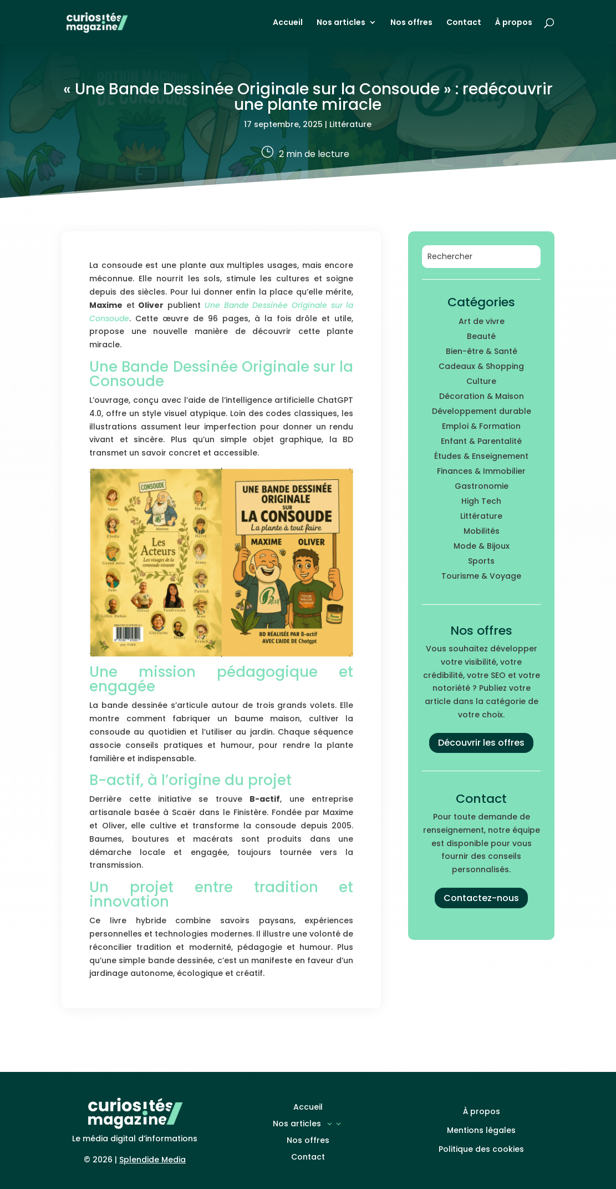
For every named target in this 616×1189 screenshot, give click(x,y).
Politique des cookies (481, 1149)
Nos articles (341, 23)
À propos (513, 23)
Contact (463, 23)
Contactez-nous (481, 898)
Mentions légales (481, 1130)
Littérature (350, 124)
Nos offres (411, 23)
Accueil (288, 23)
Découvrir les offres (481, 742)
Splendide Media (152, 1159)
